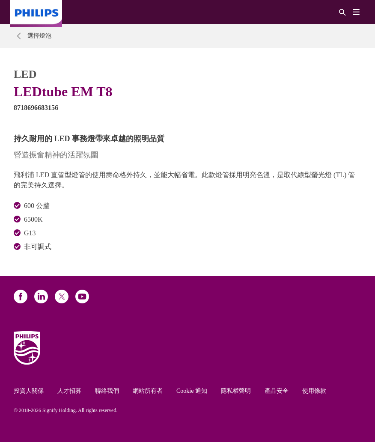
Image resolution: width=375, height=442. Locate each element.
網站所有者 (148, 391)
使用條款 (314, 391)
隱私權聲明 (236, 391)
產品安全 (277, 391)
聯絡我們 (107, 391)
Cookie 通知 (191, 391)
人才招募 (69, 391)
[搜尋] (342, 11)
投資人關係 (29, 391)
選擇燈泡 (39, 36)
